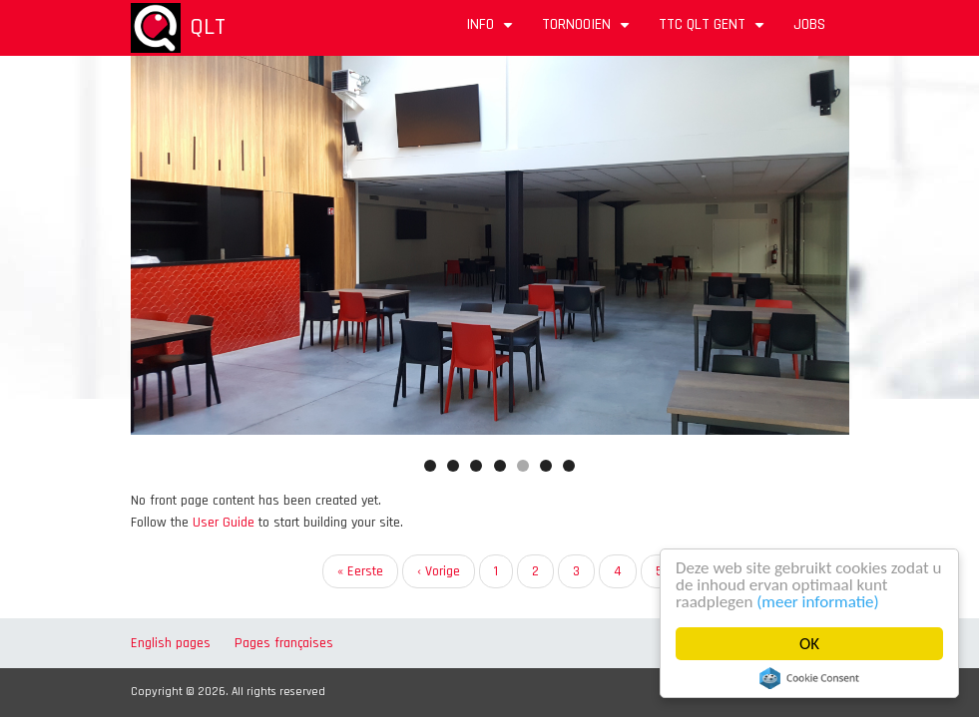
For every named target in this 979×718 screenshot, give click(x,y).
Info (492, 31)
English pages (171, 643)
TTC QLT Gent (714, 31)
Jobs (809, 24)
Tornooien (588, 31)
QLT (208, 27)
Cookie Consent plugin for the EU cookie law (809, 678)
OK (809, 643)
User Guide (223, 523)
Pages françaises (284, 643)
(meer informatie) (817, 601)
